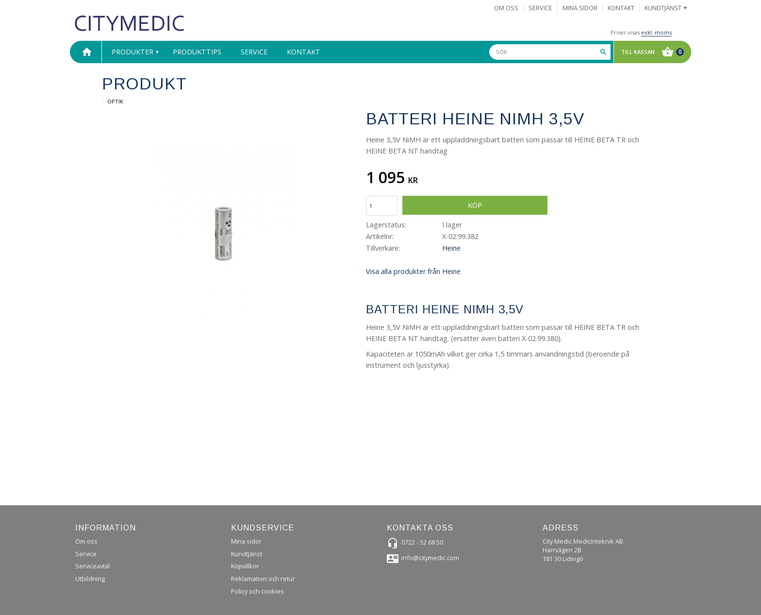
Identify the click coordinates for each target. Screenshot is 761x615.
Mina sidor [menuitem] (579, 7)
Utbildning (90, 578)
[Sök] (603, 52)
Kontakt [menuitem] (621, 7)
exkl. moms (656, 32)
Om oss (86, 541)
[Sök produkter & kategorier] (550, 52)
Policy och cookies (257, 591)
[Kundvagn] (650, 52)
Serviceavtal (92, 566)
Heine (451, 248)
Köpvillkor (245, 566)
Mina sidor (246, 541)
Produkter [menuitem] (132, 51)
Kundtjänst (246, 553)
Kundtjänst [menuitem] (663, 7)
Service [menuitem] (540, 7)
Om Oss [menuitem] (506, 7)
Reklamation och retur (263, 578)
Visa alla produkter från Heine (413, 271)
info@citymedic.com (430, 557)
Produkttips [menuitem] (197, 51)
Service (86, 553)
